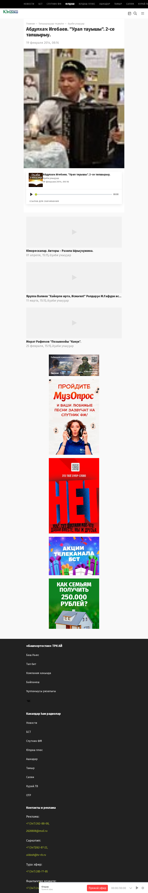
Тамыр (118, 4)
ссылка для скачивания (44, 201)
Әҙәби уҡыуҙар (76, 23)
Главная (30, 23)
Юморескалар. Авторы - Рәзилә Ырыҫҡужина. (59, 301)
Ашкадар (104, 4)
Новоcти (29, 4)
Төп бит (31, 768)
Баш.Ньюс (32, 758)
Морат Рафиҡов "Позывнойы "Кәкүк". (53, 392)
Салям (130, 4)
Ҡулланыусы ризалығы (41, 795)
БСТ (40, 4)
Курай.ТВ (32, 890)
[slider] (73, 194)
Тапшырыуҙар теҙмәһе (51, 23)
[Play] (31, 194)
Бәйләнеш (32, 786)
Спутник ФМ (54, 4)
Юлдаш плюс (87, 4)
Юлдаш (70, 4)
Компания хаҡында (38, 777)
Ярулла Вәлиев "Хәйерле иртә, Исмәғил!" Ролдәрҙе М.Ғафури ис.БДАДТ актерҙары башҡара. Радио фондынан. (74, 346)
